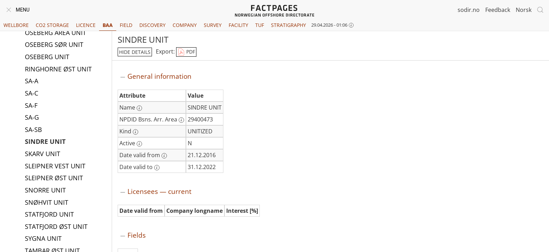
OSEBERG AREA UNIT (55, 33)
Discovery (152, 25)
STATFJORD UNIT (49, 215)
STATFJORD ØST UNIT (56, 227)
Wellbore (16, 25)
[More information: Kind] (135, 132)
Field (126, 25)
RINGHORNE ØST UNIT (58, 69)
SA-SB (33, 130)
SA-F (31, 106)
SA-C (31, 94)
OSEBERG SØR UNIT (54, 45)
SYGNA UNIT (43, 239)
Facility (238, 25)
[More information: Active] (139, 144)
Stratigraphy (288, 25)
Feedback (497, 10)
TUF (259, 25)
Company (185, 25)
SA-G (32, 118)
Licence (86, 25)
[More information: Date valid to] (157, 167)
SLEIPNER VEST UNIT (55, 166)
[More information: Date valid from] (164, 156)
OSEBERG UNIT (47, 57)
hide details (135, 52)
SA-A (31, 81)
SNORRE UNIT (45, 191)
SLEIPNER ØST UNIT (54, 178)
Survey (213, 25)
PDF (186, 52)
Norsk (523, 10)
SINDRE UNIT (45, 142)
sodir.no (469, 10)
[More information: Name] (139, 108)
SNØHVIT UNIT (46, 203)
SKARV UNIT (42, 154)
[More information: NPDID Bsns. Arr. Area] (181, 120)
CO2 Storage (52, 25)
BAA (108, 25)
